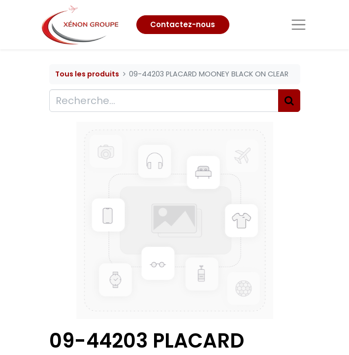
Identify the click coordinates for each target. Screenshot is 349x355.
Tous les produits (87, 74)
